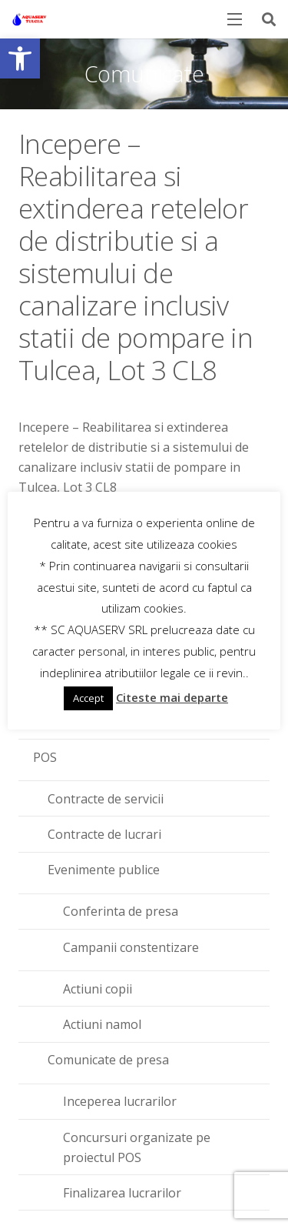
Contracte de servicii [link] (106, 798)
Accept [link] (88, 698)
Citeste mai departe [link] (172, 697)
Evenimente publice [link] (104, 869)
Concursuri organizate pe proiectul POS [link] (136, 1147)
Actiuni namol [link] (102, 1024)
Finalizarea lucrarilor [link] (122, 1192)
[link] (20, 58)
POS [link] (45, 757)
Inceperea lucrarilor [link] (120, 1101)
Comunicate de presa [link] (108, 1059)
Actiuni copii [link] (97, 988)
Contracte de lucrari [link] (104, 834)
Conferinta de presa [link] (120, 911)
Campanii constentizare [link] (131, 947)
